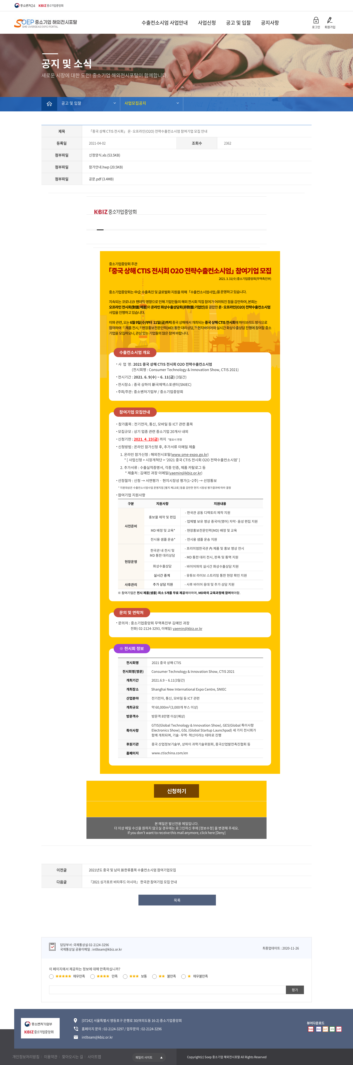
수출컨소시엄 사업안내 (141, 22)
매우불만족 (200, 975)
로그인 (316, 27)
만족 (115, 975)
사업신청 (183, 22)
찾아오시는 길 (77, 1056)
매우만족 (79, 975)
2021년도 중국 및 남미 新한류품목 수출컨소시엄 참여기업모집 (132, 869)
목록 (177, 900)
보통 (144, 975)
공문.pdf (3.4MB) (101, 178)
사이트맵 (101, 1056)
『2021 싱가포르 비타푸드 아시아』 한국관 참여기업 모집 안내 (133, 881)
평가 (295, 989)
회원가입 (330, 27)
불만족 (171, 975)
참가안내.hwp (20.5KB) (106, 166)
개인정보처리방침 (27, 1056)
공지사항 (246, 22)
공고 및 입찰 (214, 22)
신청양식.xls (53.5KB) (104, 155)
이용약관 (54, 1056)
